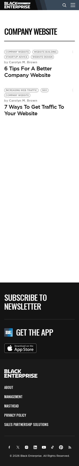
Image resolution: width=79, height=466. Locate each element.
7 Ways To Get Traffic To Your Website (34, 110)
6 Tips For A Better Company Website (28, 71)
